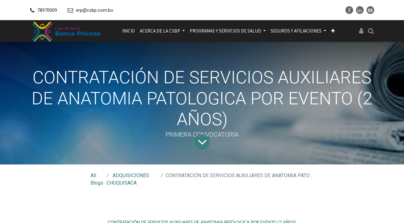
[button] (333, 31)
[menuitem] (128, 31)
